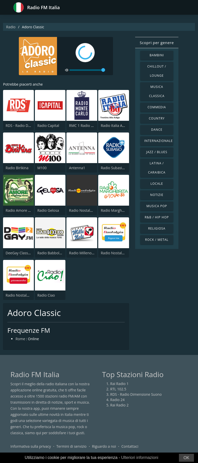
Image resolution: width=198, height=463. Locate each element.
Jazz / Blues (156, 152)
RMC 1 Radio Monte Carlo (90, 125)
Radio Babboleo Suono (56, 252)
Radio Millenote (82, 252)
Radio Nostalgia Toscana (89, 210)
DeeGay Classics (19, 252)
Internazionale (158, 141)
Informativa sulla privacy (30, 446)
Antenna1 (77, 167)
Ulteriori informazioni (139, 457)
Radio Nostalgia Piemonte (27, 295)
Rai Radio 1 (119, 383)
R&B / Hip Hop (157, 217)
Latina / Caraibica (156, 168)
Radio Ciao (46, 295)
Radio (11, 26)
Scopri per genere (157, 42)
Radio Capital (48, 125)
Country (157, 118)
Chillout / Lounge (156, 71)
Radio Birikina (17, 167)
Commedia (157, 107)
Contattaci (129, 446)
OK (186, 458)
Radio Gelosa (48, 210)
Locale (156, 183)
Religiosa (156, 228)
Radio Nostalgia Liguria (120, 252)
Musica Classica (157, 91)
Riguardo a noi (104, 446)
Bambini (157, 55)
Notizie (156, 195)
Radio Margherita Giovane (122, 210)
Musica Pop (156, 206)
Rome (20, 338)
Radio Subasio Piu (115, 167)
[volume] (87, 70)
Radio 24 (117, 399)
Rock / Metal (156, 239)
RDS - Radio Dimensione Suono (136, 394)
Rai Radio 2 (119, 405)
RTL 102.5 (118, 389)
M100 (42, 167)
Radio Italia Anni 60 (117, 125)
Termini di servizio (71, 446)
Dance (156, 129)
